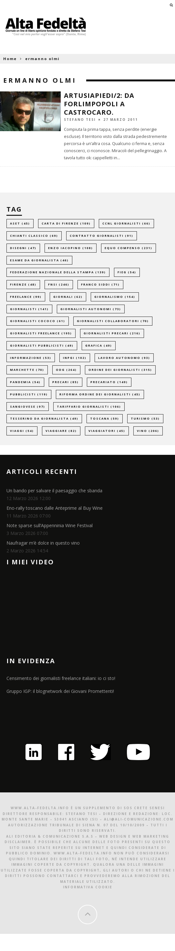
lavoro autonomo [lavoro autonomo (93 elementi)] (124, 358)
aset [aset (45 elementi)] (20, 223)
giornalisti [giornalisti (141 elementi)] (29, 309)
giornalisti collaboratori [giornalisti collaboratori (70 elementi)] (113, 321)
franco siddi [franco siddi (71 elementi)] (100, 284)
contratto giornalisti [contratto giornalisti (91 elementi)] (101, 236)
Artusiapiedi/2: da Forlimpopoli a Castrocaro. (99, 104)
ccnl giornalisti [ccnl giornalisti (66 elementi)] (126, 223)
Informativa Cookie (87, 887)
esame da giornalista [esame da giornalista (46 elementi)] (39, 260)
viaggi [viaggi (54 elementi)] (22, 431)
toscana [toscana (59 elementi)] (104, 418)
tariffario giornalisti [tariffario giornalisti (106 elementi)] (89, 406)
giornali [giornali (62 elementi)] (68, 297)
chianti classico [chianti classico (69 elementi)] (34, 236)
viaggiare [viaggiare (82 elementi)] (61, 431)
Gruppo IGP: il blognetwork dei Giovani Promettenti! (60, 691)
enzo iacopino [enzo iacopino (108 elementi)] (70, 248)
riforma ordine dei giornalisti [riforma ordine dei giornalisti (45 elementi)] (99, 394)
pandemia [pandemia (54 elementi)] (25, 382)
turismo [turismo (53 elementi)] (145, 418)
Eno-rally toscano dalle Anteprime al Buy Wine (54, 508)
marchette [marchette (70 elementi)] (27, 370)
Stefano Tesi (80, 119)
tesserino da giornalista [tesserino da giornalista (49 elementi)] (44, 418)
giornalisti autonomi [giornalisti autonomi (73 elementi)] (90, 309)
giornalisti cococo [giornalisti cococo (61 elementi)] (37, 321)
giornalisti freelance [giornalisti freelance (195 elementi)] (41, 333)
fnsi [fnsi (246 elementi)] (58, 284)
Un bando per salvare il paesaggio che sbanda (54, 490)
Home (10, 58)
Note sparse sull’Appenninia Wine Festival (49, 525)
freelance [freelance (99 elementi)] (26, 297)
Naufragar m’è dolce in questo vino (43, 543)
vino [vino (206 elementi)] (148, 431)
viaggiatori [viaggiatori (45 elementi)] (106, 431)
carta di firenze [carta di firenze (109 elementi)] (66, 223)
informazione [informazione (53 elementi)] (30, 358)
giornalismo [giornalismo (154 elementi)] (114, 297)
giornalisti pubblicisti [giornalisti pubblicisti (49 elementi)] (42, 345)
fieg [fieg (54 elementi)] (127, 272)
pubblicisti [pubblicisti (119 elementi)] (29, 394)
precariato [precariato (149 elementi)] (109, 382)
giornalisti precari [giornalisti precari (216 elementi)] (112, 333)
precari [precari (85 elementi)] (65, 382)
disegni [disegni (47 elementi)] (23, 248)
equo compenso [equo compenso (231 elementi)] (128, 248)
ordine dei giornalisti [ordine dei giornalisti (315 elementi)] (120, 370)
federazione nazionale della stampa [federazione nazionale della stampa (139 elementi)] (58, 272)
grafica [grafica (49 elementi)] (98, 345)
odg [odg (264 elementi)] (66, 370)
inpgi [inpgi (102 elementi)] (75, 358)
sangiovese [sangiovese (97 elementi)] (27, 406)
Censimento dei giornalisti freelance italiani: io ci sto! (60, 678)
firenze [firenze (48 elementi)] (23, 284)
